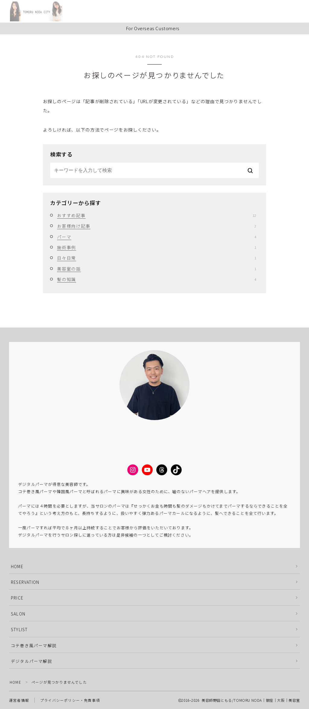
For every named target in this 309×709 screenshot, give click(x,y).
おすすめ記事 (156, 215)
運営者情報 (19, 700)
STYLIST (19, 629)
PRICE (17, 598)
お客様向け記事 (156, 226)
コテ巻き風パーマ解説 (34, 645)
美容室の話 (156, 269)
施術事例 (156, 247)
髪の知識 (156, 279)
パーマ (156, 237)
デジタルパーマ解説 (31, 661)
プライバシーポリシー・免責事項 (70, 700)
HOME (17, 566)
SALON (18, 614)
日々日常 (156, 258)
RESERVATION (25, 582)
